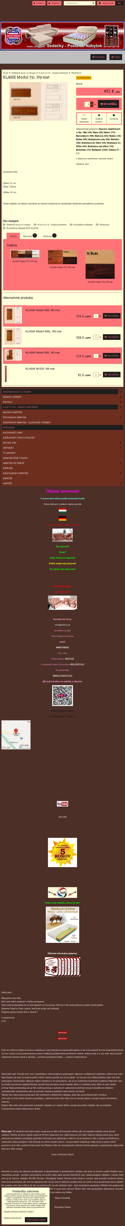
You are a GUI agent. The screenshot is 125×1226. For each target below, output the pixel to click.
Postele (63, 401)
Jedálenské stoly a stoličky (19, 437)
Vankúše (7, 478)
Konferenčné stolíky (15, 457)
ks (97, 316)
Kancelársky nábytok (63, 473)
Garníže (63, 483)
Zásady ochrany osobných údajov (19, 1211)
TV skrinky (9, 452)
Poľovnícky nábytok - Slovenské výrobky (27, 422)
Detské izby (63, 442)
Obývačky (63, 447)
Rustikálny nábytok (83, 224)
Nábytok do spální (63, 463)
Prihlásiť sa (39, 3)
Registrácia (54, 3)
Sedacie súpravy (63, 396)
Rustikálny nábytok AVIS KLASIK (23, 228)
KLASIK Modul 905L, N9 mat (43, 331)
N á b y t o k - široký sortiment (52, 224)
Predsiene (104, 224)
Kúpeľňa (8, 468)
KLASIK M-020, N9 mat (40, 368)
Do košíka (108, 104)
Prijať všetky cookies (36, 1219)
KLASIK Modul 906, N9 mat (43, 352)
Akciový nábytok (12, 412)
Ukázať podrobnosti (13, 1218)
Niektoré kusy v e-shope (18, 224)
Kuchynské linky (13, 432)
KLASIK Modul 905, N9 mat (43, 310)
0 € (119, 3)
